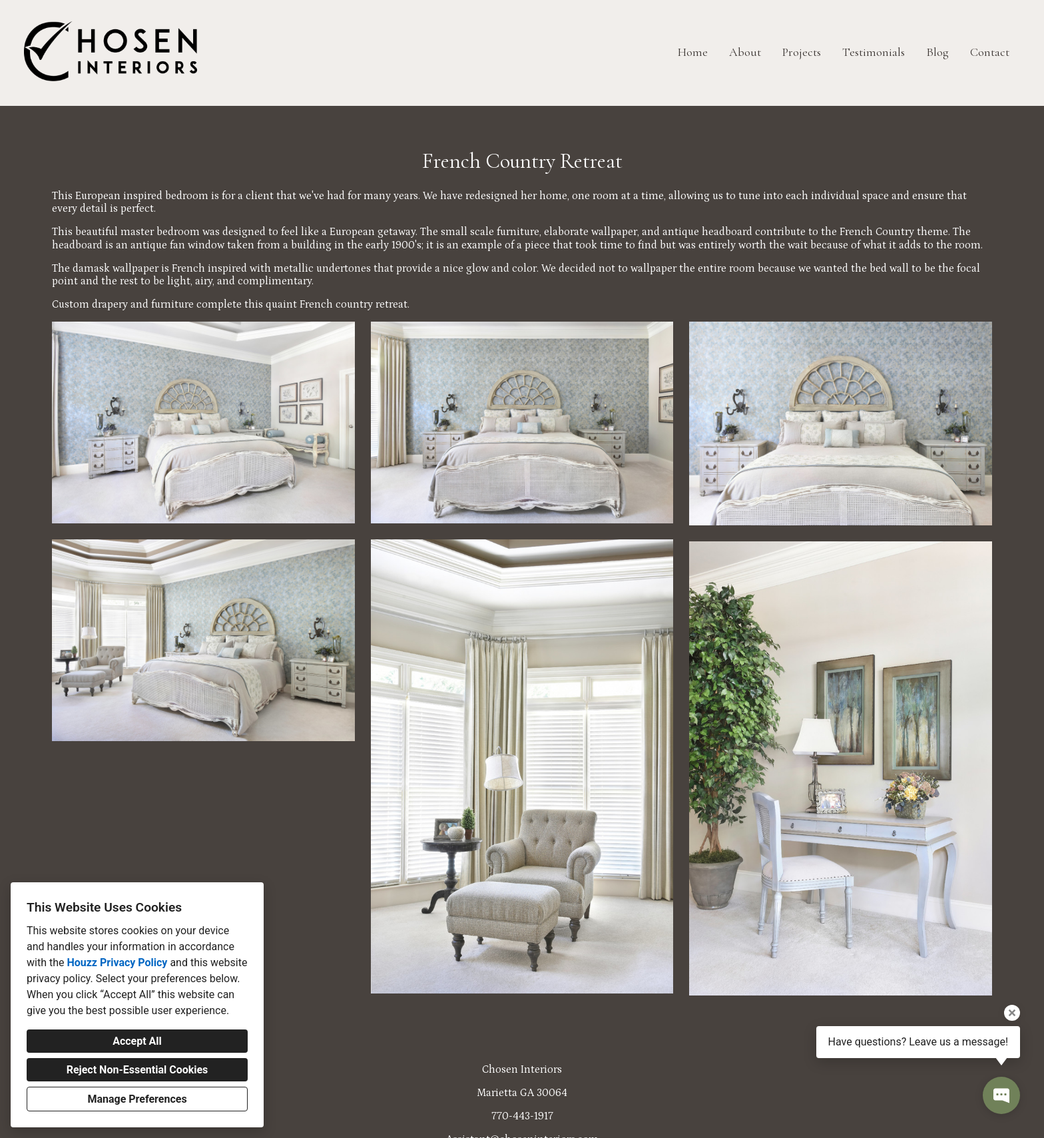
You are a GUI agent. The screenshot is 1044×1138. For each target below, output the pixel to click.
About (745, 52)
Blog (937, 52)
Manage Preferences (136, 1099)
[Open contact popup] (1001, 1095)
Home (693, 52)
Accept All (137, 1041)
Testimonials (873, 52)
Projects (801, 52)
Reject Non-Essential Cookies (137, 1069)
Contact (989, 52)
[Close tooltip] (1012, 1013)
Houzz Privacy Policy (117, 962)
